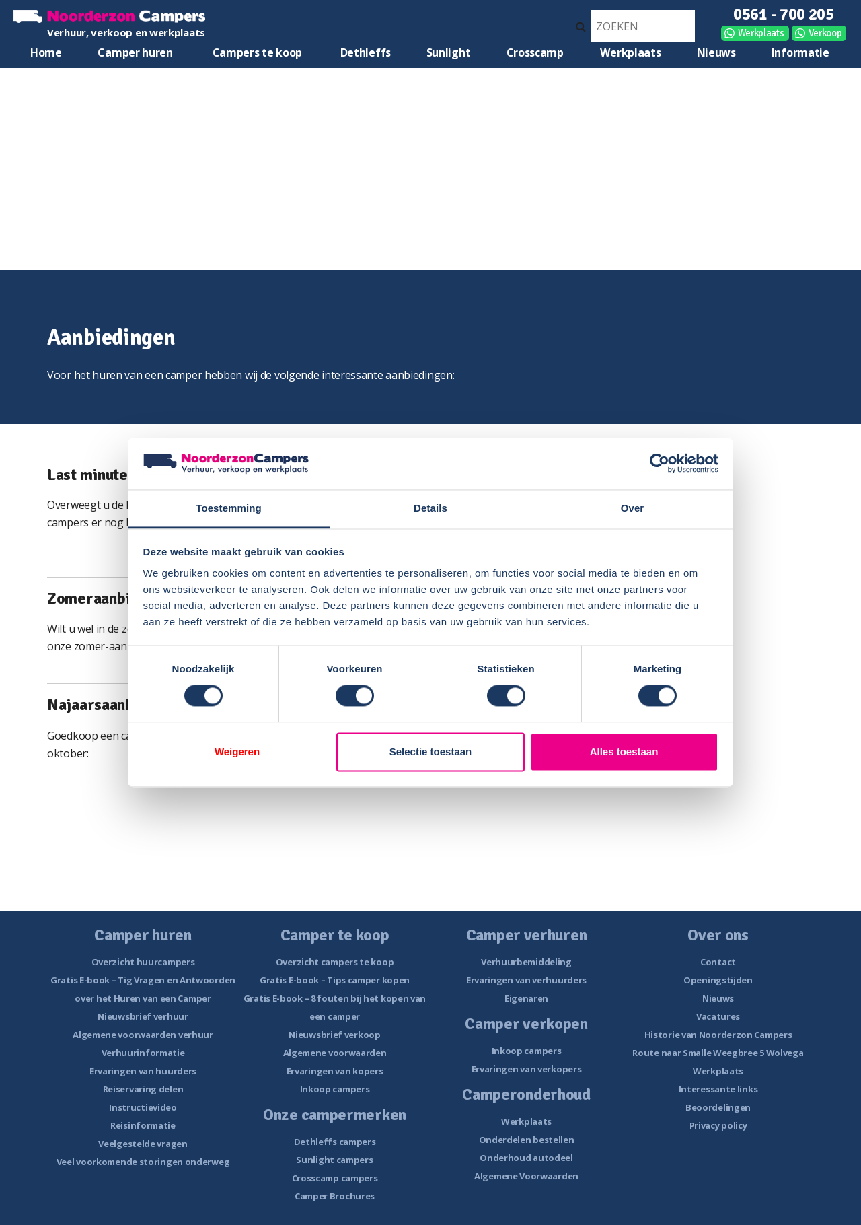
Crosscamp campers (335, 1178)
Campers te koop (258, 52)
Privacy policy (718, 1125)
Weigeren (237, 751)
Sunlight (448, 52)
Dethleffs (365, 52)
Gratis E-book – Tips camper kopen (335, 980)
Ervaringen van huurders (142, 1071)
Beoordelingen (718, 1107)
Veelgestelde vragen (142, 1144)
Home (46, 52)
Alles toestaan (624, 751)
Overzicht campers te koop (335, 962)
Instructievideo (143, 1107)
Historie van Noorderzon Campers (718, 1034)
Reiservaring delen (143, 1089)
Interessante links (718, 1089)
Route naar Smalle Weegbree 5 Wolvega (717, 1053)
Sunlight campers (334, 1160)
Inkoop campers (335, 1089)
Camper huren (135, 52)
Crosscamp (535, 52)
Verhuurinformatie (143, 1053)
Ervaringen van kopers (335, 1071)
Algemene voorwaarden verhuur (143, 1034)
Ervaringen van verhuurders (526, 980)
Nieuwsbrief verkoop (334, 1034)
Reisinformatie (143, 1125)
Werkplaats (761, 33)
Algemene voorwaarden (335, 1053)
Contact (718, 962)
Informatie (800, 52)
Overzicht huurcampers (143, 962)
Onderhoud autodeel (526, 1158)
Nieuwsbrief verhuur (143, 1016)
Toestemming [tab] (229, 508)
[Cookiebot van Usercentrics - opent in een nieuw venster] (659, 464)
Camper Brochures (335, 1196)
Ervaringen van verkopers (527, 1069)
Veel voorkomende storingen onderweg (143, 1162)
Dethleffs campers (335, 1141)
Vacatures (718, 1016)
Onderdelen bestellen (526, 1139)
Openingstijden (718, 980)
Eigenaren (526, 998)
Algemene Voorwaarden (526, 1176)
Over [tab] (632, 508)
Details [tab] (430, 508)
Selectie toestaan (430, 751)
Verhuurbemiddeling (526, 962)
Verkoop (825, 33)
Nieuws (716, 52)
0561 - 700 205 (783, 14)
